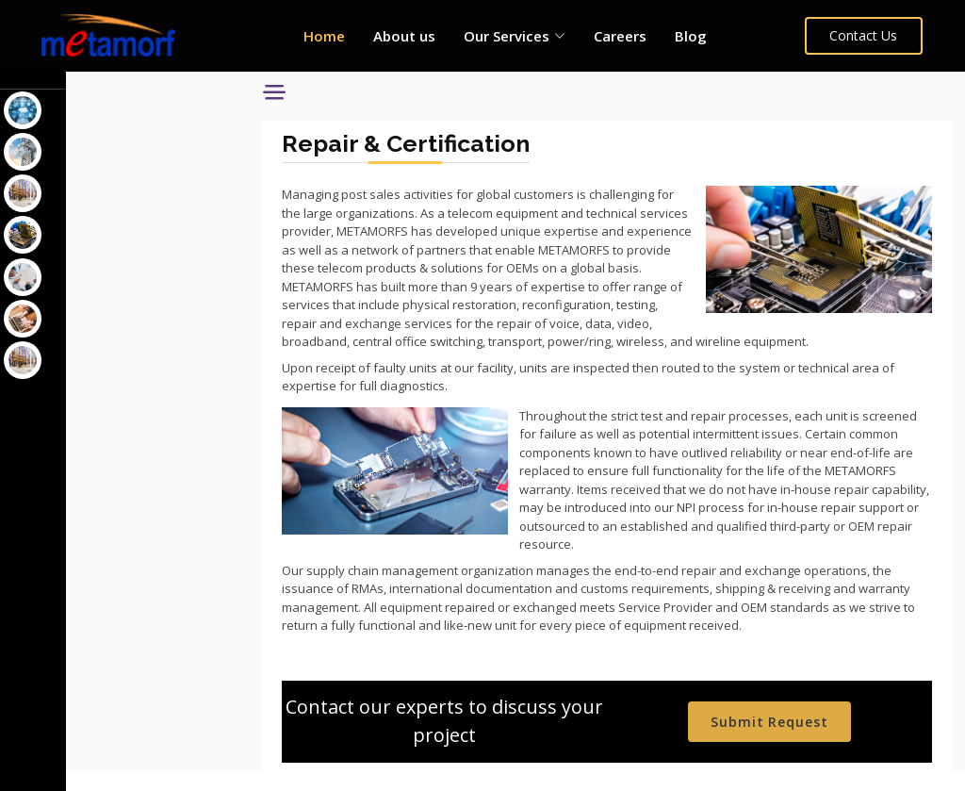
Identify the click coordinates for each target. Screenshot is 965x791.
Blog (691, 35)
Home (324, 35)
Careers (620, 35)
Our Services (61, 88)
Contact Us (864, 35)
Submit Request (776, 741)
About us (404, 35)
